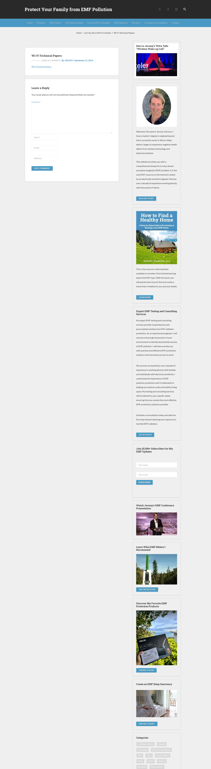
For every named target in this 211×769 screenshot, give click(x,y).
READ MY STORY (147, 198)
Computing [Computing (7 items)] (143, 749)
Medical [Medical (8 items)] (162, 761)
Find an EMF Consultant (98, 23)
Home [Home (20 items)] (140, 761)
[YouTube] (176, 9)
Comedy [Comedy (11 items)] (163, 744)
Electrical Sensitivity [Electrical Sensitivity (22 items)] (162, 749)
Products (41, 23)
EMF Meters (55, 23)
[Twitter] (160, 9)
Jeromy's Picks (147, 670)
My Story (136, 23)
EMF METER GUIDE (148, 589)
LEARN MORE (145, 297)
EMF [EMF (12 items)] (140, 755)
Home (30, 23)
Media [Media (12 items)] (151, 761)
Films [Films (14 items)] (149, 755)
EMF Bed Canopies (74, 23)
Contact (175, 23)
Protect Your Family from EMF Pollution (68, 9)
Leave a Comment (51, 60)
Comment (36, 102)
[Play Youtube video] (156, 64)
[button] (184, 9)
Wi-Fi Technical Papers (41, 66)
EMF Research (121, 23)
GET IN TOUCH (145, 434)
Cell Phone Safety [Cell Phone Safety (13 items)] (146, 744)
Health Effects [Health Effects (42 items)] (163, 755)
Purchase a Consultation (156, 23)
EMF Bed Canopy (147, 723)
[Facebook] (168, 9)
